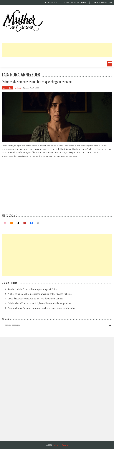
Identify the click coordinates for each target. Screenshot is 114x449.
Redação (18, 88)
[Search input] (55, 325)
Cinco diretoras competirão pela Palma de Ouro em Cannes (35, 298)
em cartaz (7, 87)
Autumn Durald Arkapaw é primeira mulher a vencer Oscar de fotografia (41, 307)
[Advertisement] (57, 50)
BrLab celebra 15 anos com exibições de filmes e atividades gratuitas (39, 303)
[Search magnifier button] (110, 325)
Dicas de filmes (51, 3)
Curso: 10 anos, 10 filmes (102, 3)
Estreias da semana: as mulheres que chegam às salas (37, 82)
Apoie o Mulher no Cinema (75, 3)
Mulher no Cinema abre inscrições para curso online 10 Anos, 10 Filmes (40, 293)
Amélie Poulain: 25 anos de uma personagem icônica (32, 289)
